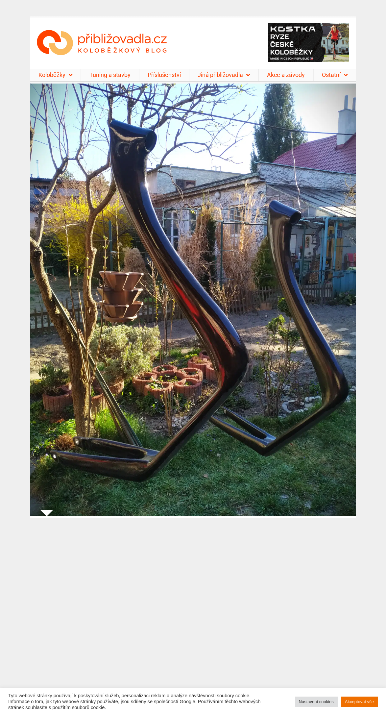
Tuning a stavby (110, 74)
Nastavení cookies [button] (316, 701)
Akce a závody (286, 74)
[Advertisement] (193, 612)
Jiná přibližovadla (224, 75)
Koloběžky (55, 75)
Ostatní (335, 75)
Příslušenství (164, 74)
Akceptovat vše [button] (359, 701)
